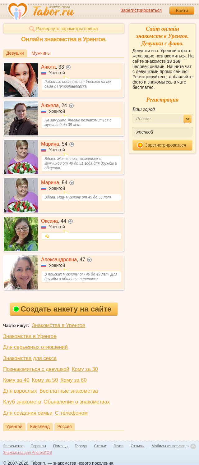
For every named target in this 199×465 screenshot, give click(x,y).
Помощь (60, 446)
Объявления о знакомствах (77, 402)
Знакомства (13, 446)
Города (81, 446)
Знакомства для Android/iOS (27, 452)
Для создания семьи (28, 413)
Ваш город (143, 109)
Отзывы (138, 446)
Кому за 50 (45, 380)
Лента (118, 446)
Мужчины (41, 53)
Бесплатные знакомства (68, 391)
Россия (65, 426)
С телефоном (71, 413)
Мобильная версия (168, 446)
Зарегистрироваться (141, 10)
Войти (182, 10)
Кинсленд (40, 426)
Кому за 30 (85, 369)
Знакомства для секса (30, 358)
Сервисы (38, 446)
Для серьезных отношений (35, 347)
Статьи (100, 446)
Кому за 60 (74, 380)
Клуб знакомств (22, 402)
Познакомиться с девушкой (36, 369)
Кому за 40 (16, 380)
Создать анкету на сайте (62, 309)
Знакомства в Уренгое (58, 325)
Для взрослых (20, 391)
